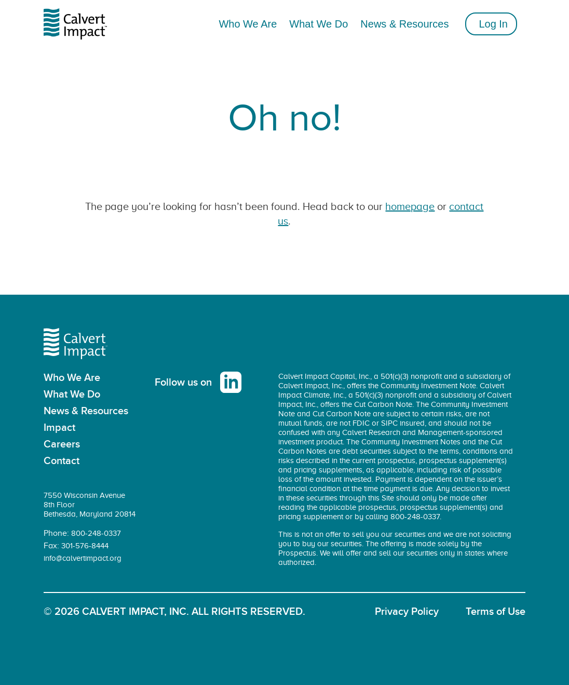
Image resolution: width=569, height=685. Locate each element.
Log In (493, 24)
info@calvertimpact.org (82, 558)
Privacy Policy (407, 611)
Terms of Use (495, 611)
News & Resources (404, 24)
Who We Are (72, 378)
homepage (410, 206)
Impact (59, 427)
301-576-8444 (85, 546)
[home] (81, 24)
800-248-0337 (96, 533)
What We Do (72, 394)
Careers (62, 444)
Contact (61, 461)
